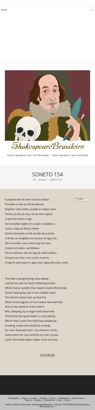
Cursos (67, 400)
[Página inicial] (34, 179)
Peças (24, 398)
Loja (59, 400)
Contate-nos (49, 400)
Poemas (43, 398)
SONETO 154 (55, 179)
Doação (37, 400)
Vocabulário (63, 398)
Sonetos (33, 398)
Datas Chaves (78, 398)
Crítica (53, 398)
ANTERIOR (47, 355)
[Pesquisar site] (91, 10)
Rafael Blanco (84, 404)
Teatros (28, 400)
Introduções (13, 398)
